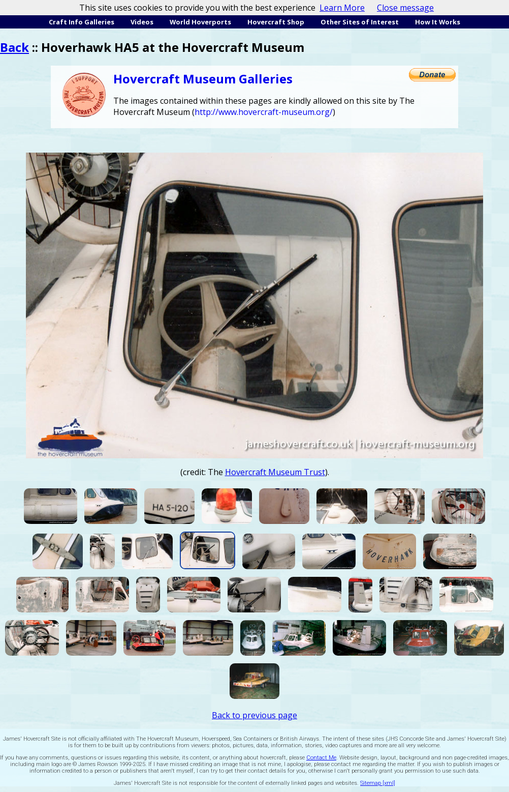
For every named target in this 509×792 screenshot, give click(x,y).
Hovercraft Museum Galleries (203, 78)
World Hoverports (200, 21)
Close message (405, 7)
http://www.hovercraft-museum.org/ (264, 112)
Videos (142, 21)
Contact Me (321, 757)
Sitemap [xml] (377, 783)
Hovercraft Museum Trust (275, 472)
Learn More (342, 7)
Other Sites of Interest (360, 21)
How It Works (437, 21)
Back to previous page (254, 715)
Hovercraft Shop (275, 21)
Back (14, 47)
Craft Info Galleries (81, 21)
